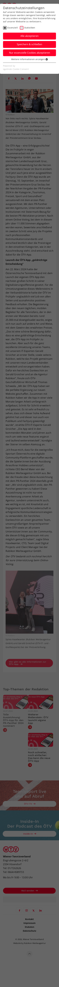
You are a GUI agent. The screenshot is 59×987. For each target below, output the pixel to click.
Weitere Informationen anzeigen (29, 59)
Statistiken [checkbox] (29, 27)
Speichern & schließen (29, 44)
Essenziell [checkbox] (12, 27)
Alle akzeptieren (29, 36)
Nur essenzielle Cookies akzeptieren (29, 52)
